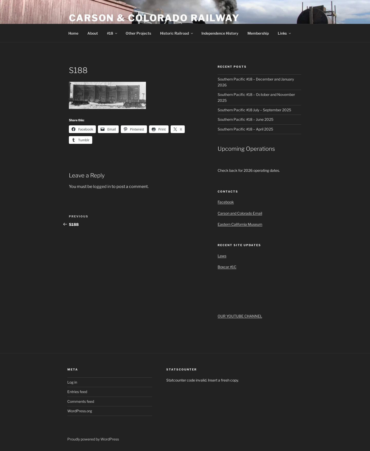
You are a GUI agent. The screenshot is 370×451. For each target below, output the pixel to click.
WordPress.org (79, 411)
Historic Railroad (177, 33)
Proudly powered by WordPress (93, 439)
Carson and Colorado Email (240, 213)
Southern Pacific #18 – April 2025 (245, 129)
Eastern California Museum (240, 224)
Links (285, 33)
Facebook (226, 202)
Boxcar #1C (227, 267)
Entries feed (77, 391)
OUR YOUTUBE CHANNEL (240, 316)
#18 (112, 33)
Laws (222, 256)
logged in (102, 186)
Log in (72, 382)
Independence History (219, 33)
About (92, 33)
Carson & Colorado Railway (154, 18)
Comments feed (80, 401)
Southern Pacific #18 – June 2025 (245, 119)
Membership (258, 33)
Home (73, 33)
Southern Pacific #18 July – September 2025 (254, 110)
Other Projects (138, 33)
